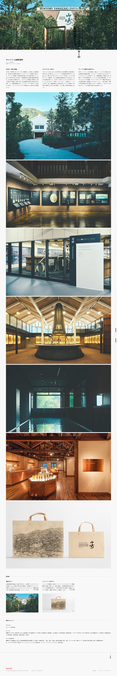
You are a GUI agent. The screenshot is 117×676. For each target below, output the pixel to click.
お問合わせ (102, 8)
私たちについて (107, 10)
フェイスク (95, 7)
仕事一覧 (110, 8)
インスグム (97, 7)
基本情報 (94, 670)
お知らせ (104, 8)
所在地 (98, 6)
